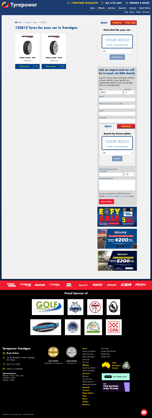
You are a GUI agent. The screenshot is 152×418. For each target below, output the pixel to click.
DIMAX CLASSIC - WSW (54, 58)
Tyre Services (87, 379)
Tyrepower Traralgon (82, 3)
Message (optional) (106, 178)
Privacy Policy (109, 196)
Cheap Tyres (105, 357)
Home (18, 22)
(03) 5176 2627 (113, 3)
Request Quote (106, 202)
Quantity (127, 89)
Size (100, 89)
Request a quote (137, 3)
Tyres (92, 8)
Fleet (126, 12)
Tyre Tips (85, 362)
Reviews (146, 12)
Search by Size (87, 354)
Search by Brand (88, 357)
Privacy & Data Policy (15, 414)
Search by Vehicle (88, 351)
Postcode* (102, 118)
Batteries (85, 376)
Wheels (101, 8)
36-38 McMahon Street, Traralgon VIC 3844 (21, 358)
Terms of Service (123, 196)
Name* (101, 96)
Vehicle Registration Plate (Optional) (108, 170)
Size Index (104, 348)
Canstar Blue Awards (108, 351)
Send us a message (14, 369)
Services (111, 8)
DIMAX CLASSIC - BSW (27, 58)
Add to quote (24, 66)
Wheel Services (88, 382)
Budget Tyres (105, 354)
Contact (132, 8)
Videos (138, 12)
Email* (101, 111)
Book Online (144, 8)
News (132, 12)
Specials (122, 8)
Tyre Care (85, 359)
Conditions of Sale (28, 414)
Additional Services (89, 384)
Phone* (111, 104)
